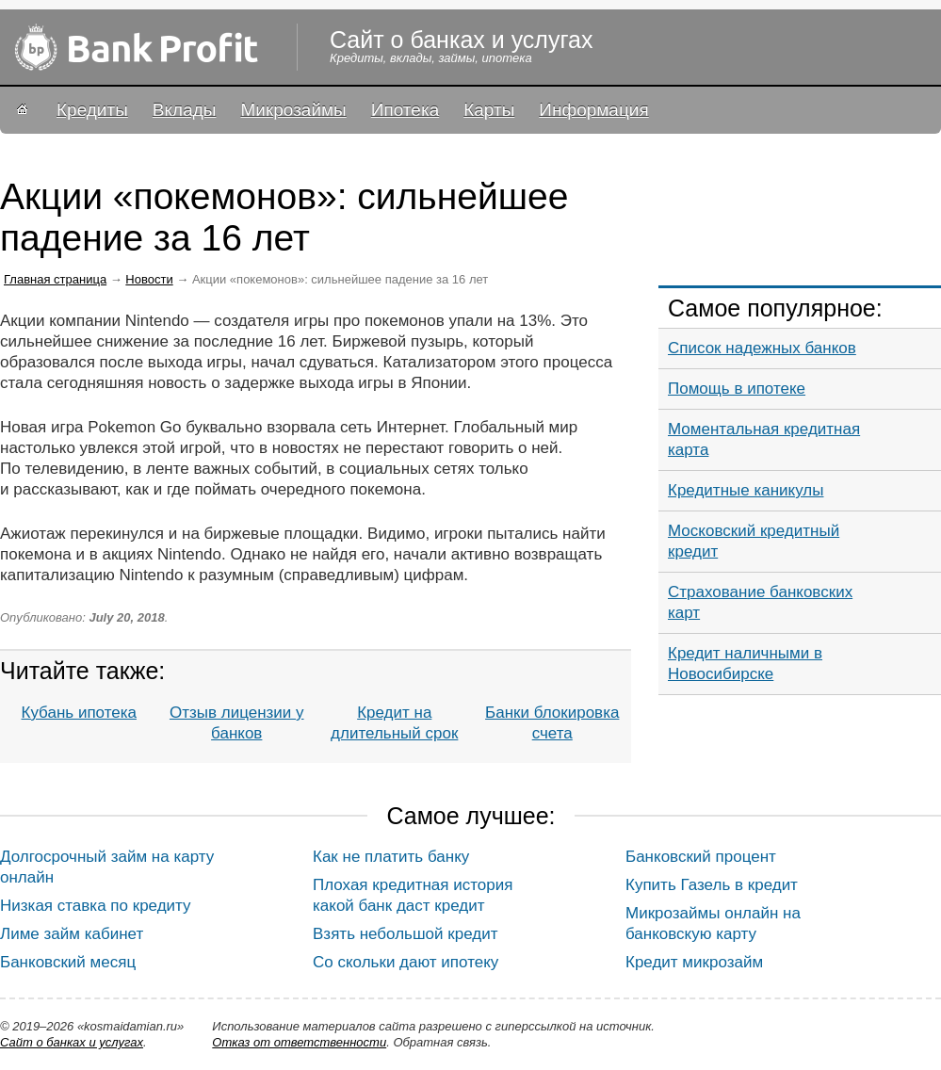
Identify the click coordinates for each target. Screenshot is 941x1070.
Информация (593, 110)
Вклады (185, 110)
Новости (148, 279)
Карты (488, 110)
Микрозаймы (293, 110)
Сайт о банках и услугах (71, 1042)
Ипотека (405, 110)
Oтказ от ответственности (299, 1042)
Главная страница (55, 279)
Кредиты (92, 110)
